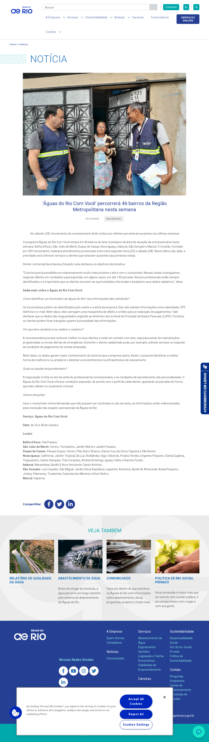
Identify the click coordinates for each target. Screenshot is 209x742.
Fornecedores (145, 18)
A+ (186, 7)
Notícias (23, 32)
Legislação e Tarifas (151, 643)
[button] (15, 712)
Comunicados (115, 646)
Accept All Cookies (136, 701)
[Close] (164, 697)
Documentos (146, 648)
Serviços (144, 619)
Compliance (114, 630)
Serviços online (188, 19)
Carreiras (125, 18)
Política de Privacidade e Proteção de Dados (104, 736)
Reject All (136, 714)
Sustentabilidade (182, 619)
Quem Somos (115, 625)
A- (196, 7)
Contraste (171, 7)
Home (13, 32)
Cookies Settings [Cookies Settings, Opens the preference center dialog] (136, 724)
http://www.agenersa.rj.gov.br (175, 703)
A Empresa (114, 619)
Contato (175, 657)
